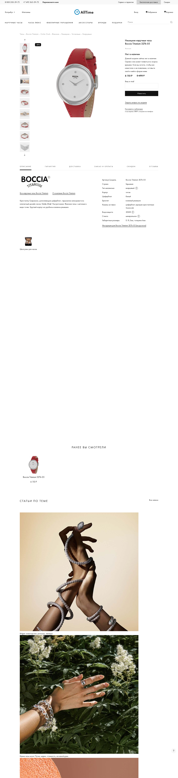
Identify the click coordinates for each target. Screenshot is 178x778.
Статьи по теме (34, 501)
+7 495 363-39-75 (31, 2)
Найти (171, 22)
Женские (55, 34)
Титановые (76, 34)
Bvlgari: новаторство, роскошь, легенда (36, 633)
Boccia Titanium (32, 34)
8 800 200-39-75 (12, 2)
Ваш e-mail (129, 81)
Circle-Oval (45, 34)
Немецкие (65, 34)
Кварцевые (87, 34)
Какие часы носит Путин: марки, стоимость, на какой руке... (44, 756)
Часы (22, 34)
